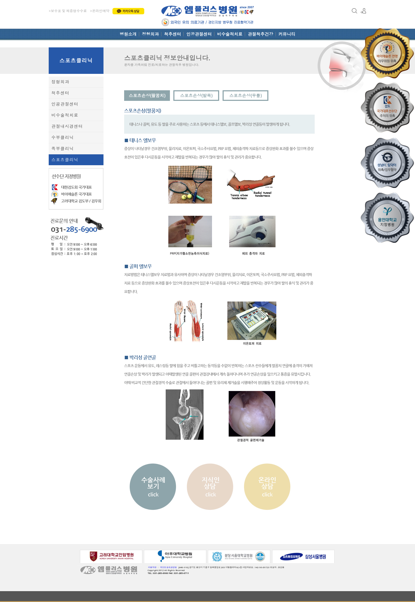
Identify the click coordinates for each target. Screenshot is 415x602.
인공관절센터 (199, 34)
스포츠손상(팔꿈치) (147, 95)
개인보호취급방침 (168, 567)
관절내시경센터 (67, 126)
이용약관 (152, 567)
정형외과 (150, 34)
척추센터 (172, 34)
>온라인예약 (99, 10)
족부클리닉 (62, 148)
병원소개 (128, 34)
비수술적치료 (229, 34)
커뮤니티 (286, 34)
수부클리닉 (62, 137)
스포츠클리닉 (76, 60)
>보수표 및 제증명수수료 (68, 10)
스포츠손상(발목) (196, 95)
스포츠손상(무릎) (245, 95)
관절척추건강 (260, 34)
